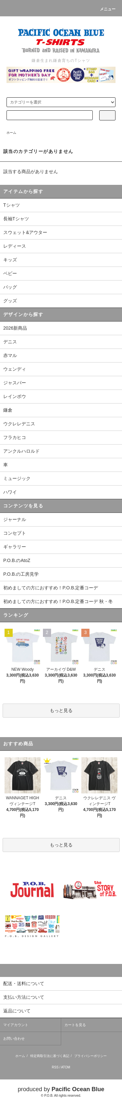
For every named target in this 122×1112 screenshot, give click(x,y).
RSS (55, 1067)
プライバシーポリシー (90, 1056)
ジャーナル (14, 519)
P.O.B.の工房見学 (21, 574)
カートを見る (75, 1025)
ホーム (11, 132)
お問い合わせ (14, 1038)
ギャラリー (14, 546)
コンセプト (14, 533)
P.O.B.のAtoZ (16, 560)
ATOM (65, 1067)
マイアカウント (15, 1025)
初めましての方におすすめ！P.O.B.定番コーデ (50, 587)
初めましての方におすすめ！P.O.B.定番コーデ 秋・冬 (58, 601)
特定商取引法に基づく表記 (49, 1056)
